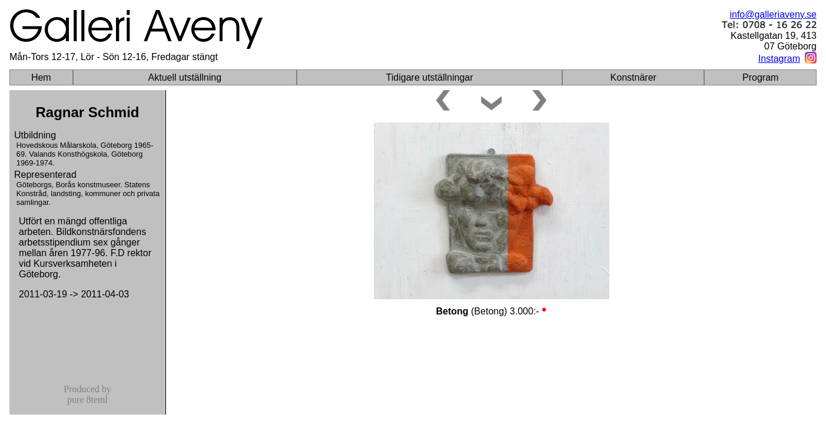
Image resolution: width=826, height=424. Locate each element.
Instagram (779, 59)
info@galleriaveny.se (773, 14)
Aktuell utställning (185, 77)
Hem (41, 77)
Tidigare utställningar (429, 77)
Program (760, 77)
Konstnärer (633, 77)
